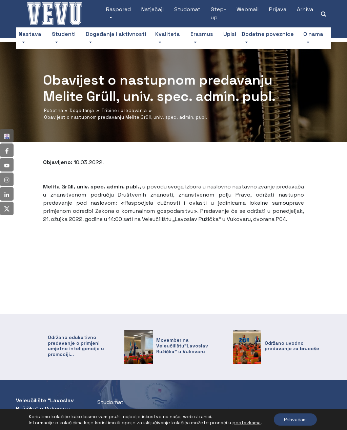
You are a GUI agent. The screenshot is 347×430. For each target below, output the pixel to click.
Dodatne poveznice (268, 34)
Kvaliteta (167, 34)
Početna (53, 110)
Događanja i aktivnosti (116, 34)
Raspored (118, 9)
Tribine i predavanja (124, 110)
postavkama (246, 423)
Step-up (218, 13)
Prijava (277, 9)
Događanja (81, 110)
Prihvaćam (295, 419)
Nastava (30, 34)
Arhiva (305, 9)
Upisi (229, 34)
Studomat (187, 9)
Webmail (248, 9)
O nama (313, 34)
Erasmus (201, 34)
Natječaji (152, 9)
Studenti (64, 34)
